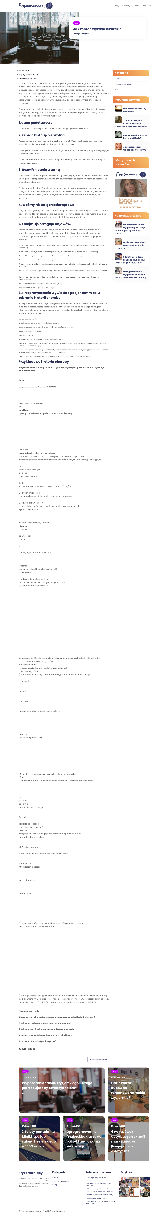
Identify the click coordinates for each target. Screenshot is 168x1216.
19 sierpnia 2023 (118, 1077)
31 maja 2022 (79, 33)
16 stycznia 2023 (73, 1126)
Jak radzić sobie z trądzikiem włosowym (134, 148)
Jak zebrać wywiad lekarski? (97, 29)
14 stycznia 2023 (118, 1126)
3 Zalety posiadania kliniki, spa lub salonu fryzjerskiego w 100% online (130, 260)
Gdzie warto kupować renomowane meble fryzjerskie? (130, 245)
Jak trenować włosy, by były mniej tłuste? (135, 136)
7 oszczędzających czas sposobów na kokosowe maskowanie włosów (131, 123)
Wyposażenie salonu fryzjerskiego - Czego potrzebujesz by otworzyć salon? (130, 229)
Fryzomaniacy (31, 1173)
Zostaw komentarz (98, 1059)
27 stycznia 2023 (29, 1126)
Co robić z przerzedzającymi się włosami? (98, 1185)
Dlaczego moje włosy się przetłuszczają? (96, 1179)
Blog (144, 6)
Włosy (116, 6)
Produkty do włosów (130, 6)
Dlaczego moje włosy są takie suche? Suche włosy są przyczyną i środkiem (100, 1190)
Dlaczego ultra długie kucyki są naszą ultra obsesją (100, 1203)
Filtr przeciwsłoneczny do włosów (134, 110)
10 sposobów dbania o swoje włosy (99, 1195)
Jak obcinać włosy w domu (97, 1198)
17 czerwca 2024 (29, 1077)
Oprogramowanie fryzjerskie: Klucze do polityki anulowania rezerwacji (130, 274)
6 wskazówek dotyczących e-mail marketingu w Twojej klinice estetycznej (128, 1142)
